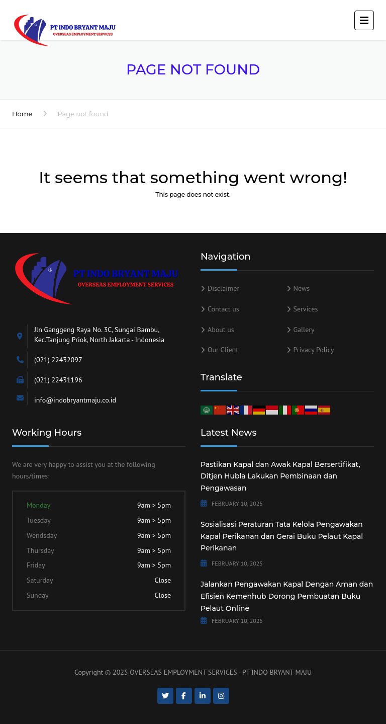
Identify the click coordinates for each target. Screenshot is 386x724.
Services (306, 308)
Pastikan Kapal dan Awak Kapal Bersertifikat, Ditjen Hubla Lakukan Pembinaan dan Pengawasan (280, 476)
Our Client (223, 349)
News (302, 288)
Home (22, 114)
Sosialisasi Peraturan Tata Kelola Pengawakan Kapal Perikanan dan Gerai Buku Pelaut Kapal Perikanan (282, 536)
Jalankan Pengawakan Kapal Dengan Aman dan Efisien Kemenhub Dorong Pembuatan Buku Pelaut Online (287, 596)
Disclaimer (223, 288)
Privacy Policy (314, 349)
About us (221, 329)
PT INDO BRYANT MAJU (277, 672)
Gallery (304, 329)
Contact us (223, 308)
